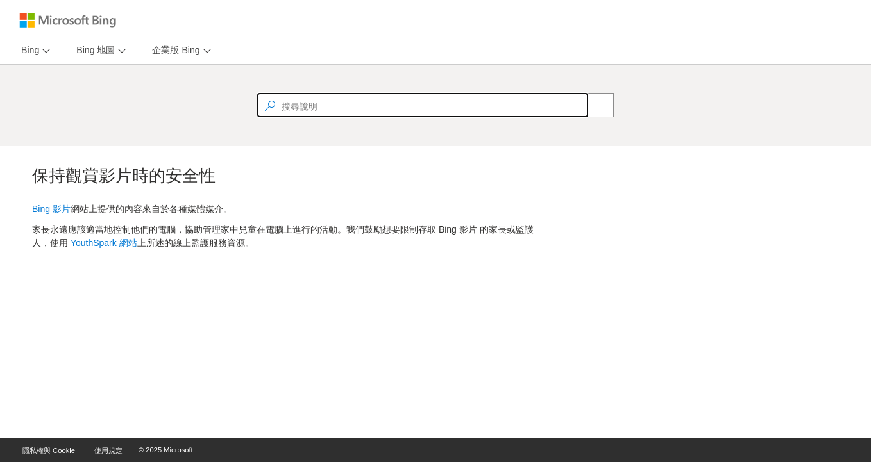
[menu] (34, 50)
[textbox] (423, 105)
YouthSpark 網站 (104, 243)
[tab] (27, 50)
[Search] (594, 105)
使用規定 (108, 450)
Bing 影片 (51, 209)
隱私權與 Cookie (48, 450)
